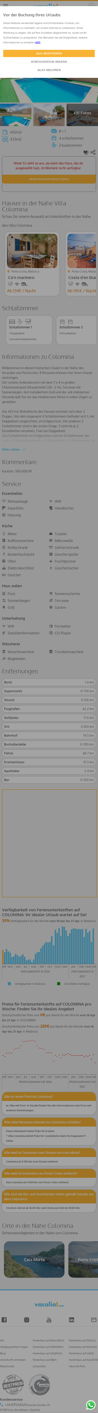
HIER (37, 42)
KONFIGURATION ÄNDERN (49, 61)
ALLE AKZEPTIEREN (49, 53)
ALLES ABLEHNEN (49, 70)
